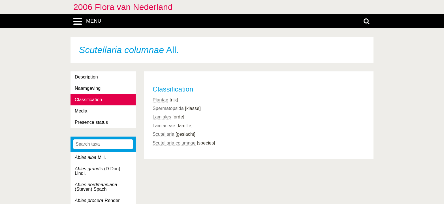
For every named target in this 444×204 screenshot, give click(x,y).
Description (86, 77)
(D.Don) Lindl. (97, 171)
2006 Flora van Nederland (123, 7)
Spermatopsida (168, 108)
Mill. (90, 157)
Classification (88, 99)
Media (81, 111)
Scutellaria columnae (174, 143)
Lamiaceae (164, 125)
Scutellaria (163, 134)
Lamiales (162, 116)
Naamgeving (88, 88)
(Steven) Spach (96, 187)
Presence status (91, 122)
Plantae (160, 99)
